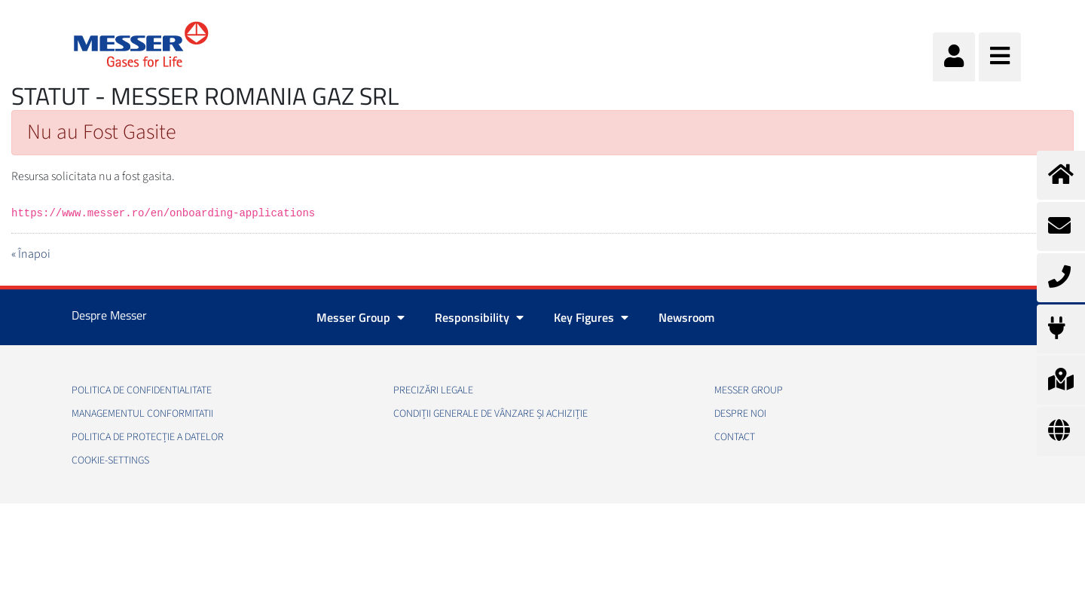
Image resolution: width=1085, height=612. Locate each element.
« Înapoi (30, 254)
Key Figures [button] (591, 317)
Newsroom (686, 317)
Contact (734, 437)
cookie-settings (110, 460)
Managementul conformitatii (142, 413)
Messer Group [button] (360, 317)
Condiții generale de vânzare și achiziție (490, 413)
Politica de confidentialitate (142, 390)
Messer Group (748, 390)
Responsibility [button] (479, 317)
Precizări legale (433, 390)
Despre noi (740, 413)
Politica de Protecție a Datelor (148, 437)
